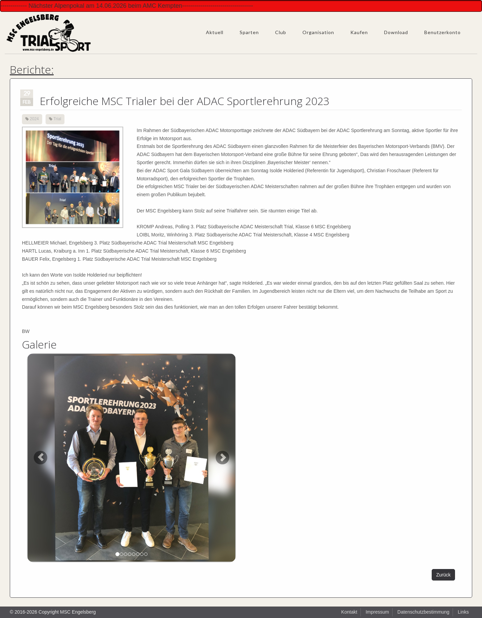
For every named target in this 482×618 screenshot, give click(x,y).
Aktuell (214, 32)
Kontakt (349, 612)
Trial (57, 119)
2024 (34, 119)
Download (396, 32)
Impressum (377, 612)
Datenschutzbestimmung (423, 612)
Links (463, 612)
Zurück (443, 574)
